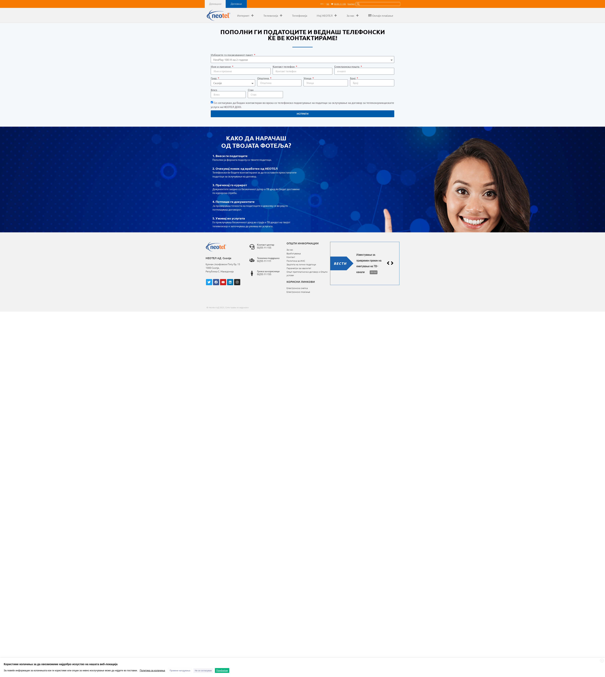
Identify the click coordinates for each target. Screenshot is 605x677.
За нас (353, 15)
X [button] (602, 661)
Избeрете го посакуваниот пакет (232, 54)
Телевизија (272, 15)
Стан (250, 89)
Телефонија (299, 15)
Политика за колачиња (152, 670)
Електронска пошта (347, 66)
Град (214, 78)
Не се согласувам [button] (203, 670)
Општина (263, 78)
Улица (308, 78)
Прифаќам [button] (222, 670)
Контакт (351, 3)
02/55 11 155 (340, 3)
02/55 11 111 (264, 260)
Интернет (245, 15)
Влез (214, 89)
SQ (328, 3)
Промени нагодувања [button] (180, 670)
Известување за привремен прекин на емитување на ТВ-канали (368, 263)
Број (353, 78)
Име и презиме (221, 66)
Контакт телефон (284, 66)
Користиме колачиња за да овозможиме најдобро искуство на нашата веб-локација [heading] (60, 664)
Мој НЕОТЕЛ (327, 15)
